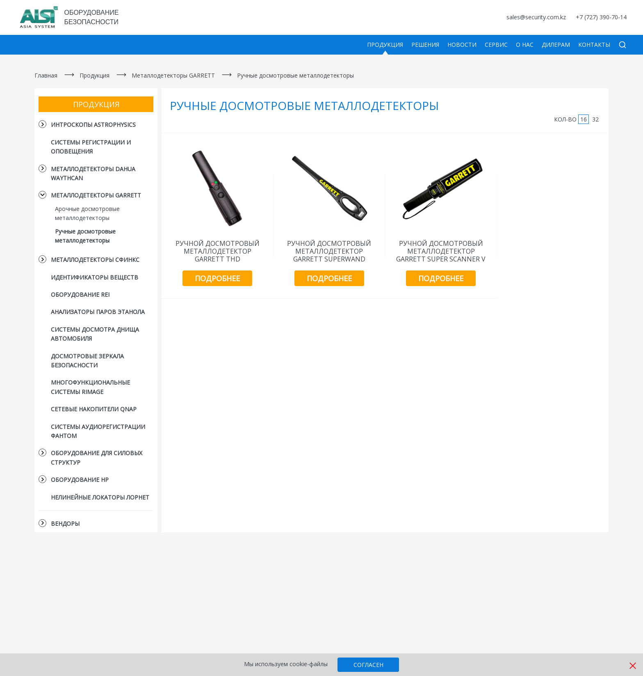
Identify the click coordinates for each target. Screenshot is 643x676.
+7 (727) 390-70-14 (601, 17)
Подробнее (217, 278)
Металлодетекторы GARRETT (173, 75)
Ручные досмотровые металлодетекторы (295, 75)
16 (583, 119)
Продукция (385, 44)
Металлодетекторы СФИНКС (95, 260)
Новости (462, 44)
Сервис (496, 44)
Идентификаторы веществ (94, 277)
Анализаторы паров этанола (98, 312)
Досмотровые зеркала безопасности (87, 360)
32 (595, 119)
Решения (425, 44)
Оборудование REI (80, 294)
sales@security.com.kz (536, 17)
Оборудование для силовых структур (96, 457)
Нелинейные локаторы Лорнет (100, 497)
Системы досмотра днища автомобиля (95, 333)
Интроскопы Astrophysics (93, 124)
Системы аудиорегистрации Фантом (98, 431)
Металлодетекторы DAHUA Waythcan (93, 173)
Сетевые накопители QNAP (94, 409)
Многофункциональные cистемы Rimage (90, 386)
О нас (525, 44)
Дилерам (556, 44)
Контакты (594, 44)
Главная (45, 75)
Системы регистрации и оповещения (91, 146)
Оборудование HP (80, 480)
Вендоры (65, 523)
